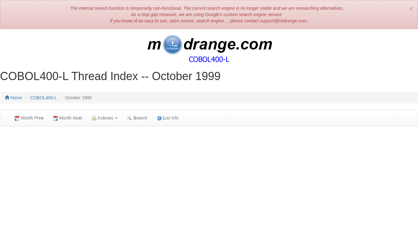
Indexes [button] (105, 118)
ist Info (168, 118)
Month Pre (28, 118)
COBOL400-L (43, 97)
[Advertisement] (209, 176)
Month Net (67, 118)
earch (137, 118)
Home (13, 97)
